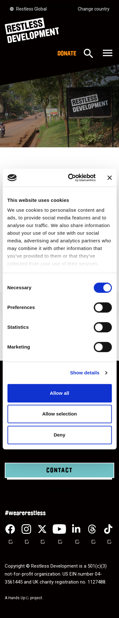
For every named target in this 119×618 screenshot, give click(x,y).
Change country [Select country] (93, 8)
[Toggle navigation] (106, 53)
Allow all (59, 393)
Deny (59, 435)
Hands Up (18, 598)
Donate (66, 53)
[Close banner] (109, 177)
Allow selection (59, 413)
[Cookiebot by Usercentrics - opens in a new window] (71, 177)
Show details (85, 372)
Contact (59, 470)
